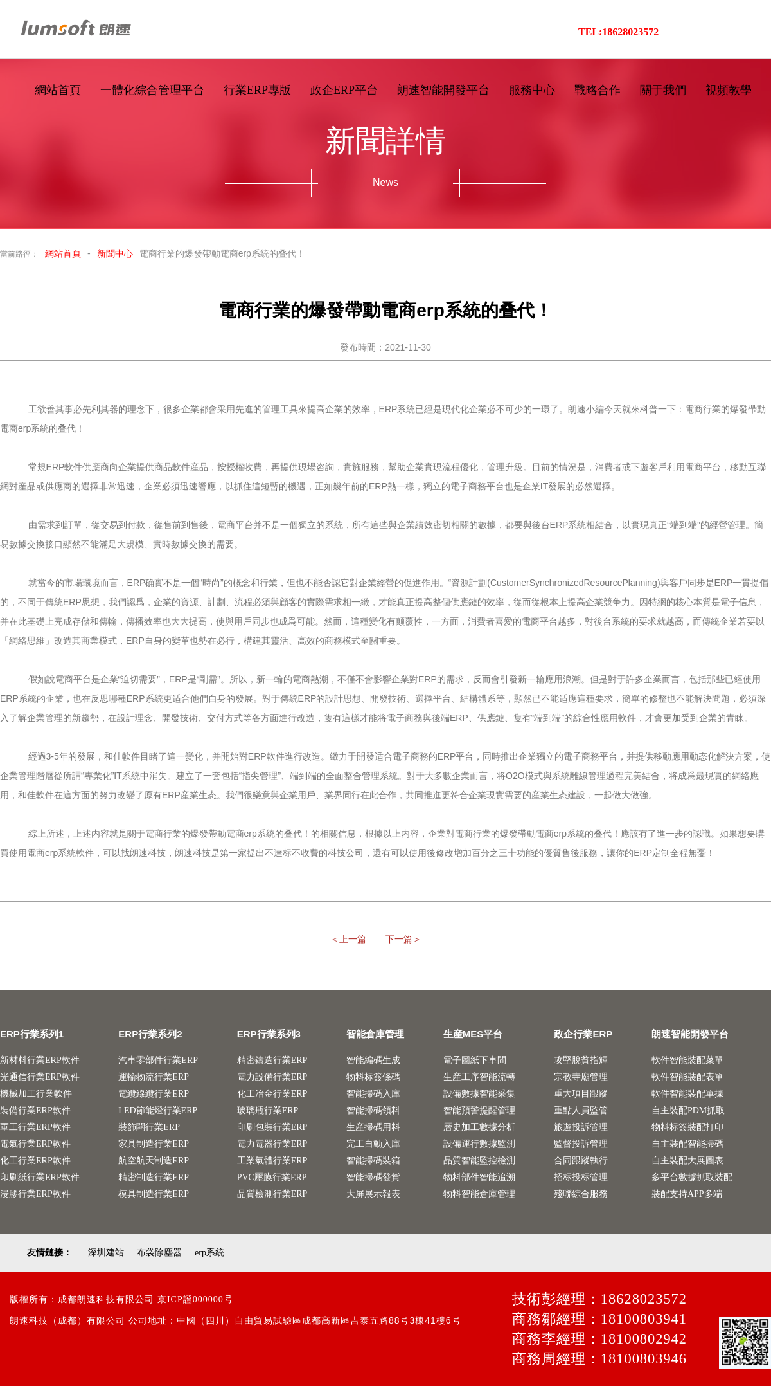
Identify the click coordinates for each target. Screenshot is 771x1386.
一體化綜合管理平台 (152, 90)
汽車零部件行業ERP (158, 1060)
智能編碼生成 (373, 1060)
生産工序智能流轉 (479, 1077)
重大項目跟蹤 (581, 1094)
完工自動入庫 (373, 1144)
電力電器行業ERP (272, 1144)
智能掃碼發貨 (373, 1177)
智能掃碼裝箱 (373, 1160)
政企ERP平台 (344, 90)
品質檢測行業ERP (272, 1194)
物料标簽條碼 (373, 1077)
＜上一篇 (348, 939)
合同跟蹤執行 (581, 1160)
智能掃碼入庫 (373, 1094)
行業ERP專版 (257, 90)
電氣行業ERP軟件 (35, 1144)
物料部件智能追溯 (479, 1177)
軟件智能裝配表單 (687, 1077)
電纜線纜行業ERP (153, 1094)
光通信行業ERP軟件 (40, 1077)
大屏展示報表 (373, 1194)
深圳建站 (106, 1252)
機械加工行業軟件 (36, 1094)
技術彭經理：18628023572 (599, 1299)
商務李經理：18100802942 (599, 1339)
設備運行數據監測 (479, 1144)
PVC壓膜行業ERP (272, 1177)
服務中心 (532, 90)
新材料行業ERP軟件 (40, 1060)
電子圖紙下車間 (474, 1060)
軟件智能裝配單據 (687, 1094)
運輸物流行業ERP (153, 1077)
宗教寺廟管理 (581, 1077)
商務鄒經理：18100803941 (599, 1319)
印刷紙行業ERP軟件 (40, 1177)
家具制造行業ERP (153, 1144)
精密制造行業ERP (153, 1177)
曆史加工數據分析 (479, 1127)
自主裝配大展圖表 (687, 1160)
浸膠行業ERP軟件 (35, 1194)
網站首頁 (58, 90)
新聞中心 (115, 254)
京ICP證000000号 (195, 1299)
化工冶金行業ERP (272, 1094)
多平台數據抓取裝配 (691, 1177)
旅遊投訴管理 (581, 1127)
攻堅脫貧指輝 (581, 1060)
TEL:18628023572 (618, 31)
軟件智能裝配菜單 (687, 1060)
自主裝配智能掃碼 (687, 1144)
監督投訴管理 (581, 1144)
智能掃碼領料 (373, 1110)
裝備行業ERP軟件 (35, 1110)
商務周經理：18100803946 (599, 1359)
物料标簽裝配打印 (687, 1127)
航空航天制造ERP (153, 1160)
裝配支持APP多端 (686, 1194)
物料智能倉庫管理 (479, 1194)
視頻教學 (728, 90)
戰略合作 (597, 90)
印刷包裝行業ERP (272, 1127)
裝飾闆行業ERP (149, 1127)
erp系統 (209, 1252)
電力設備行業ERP (272, 1077)
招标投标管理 (581, 1177)
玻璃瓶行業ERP (268, 1110)
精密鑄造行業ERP (272, 1060)
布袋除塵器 (159, 1252)
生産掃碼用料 (373, 1127)
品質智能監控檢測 (479, 1160)
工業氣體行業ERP (272, 1160)
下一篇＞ (403, 939)
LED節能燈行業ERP (157, 1110)
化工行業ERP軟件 (35, 1160)
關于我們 (663, 90)
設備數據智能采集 (479, 1094)
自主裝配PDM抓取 (688, 1110)
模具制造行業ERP (153, 1194)
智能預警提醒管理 (479, 1110)
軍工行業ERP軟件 (35, 1127)
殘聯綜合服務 (581, 1194)
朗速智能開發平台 (443, 90)
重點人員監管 (581, 1110)
